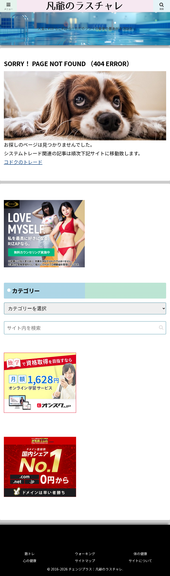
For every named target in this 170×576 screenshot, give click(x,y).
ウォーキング (85, 553)
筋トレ (30, 553)
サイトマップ (85, 560)
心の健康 (29, 560)
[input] (85, 327)
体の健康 (140, 553)
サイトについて (140, 560)
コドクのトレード (23, 161)
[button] (161, 327)
